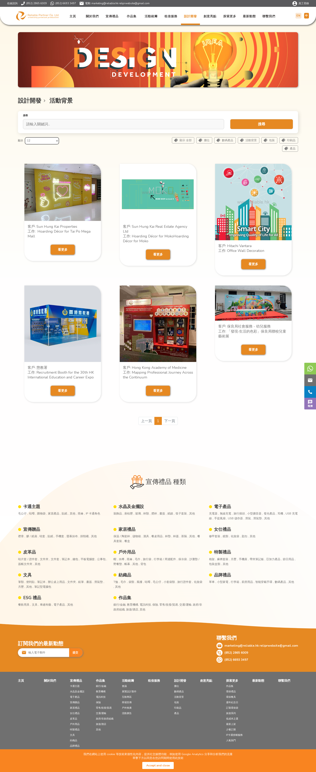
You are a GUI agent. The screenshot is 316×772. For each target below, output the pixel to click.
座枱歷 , (129, 513)
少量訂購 (231, 729)
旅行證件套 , (185, 582)
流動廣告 (127, 713)
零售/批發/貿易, (169, 605)
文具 (27, 575)
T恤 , (116, 582)
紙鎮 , (171, 513)
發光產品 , (270, 513)
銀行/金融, (120, 605)
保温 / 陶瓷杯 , (122, 536)
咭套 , (43, 536)
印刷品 (291, 140)
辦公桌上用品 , (57, 582)
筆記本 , (67, 559)
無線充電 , (226, 513)
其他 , (73, 513)
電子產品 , (60, 605)
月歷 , (234, 559)
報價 (310, 403)
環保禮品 (231, 691)
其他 (192, 513)
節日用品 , (289, 559)
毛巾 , (138, 559)
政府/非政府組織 (104, 718)
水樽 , (122, 559)
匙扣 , (245, 536)
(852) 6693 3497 (65, 3)
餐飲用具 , (24, 605)
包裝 (272, 140)
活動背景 (251, 140)
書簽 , (162, 513)
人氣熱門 (231, 740)
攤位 (207, 140)
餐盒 (127, 541)
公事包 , (102, 559)
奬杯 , (154, 513)
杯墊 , (168, 536)
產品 (292, 148)
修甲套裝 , (215, 536)
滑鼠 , (248, 518)
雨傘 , (81, 513)
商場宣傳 (127, 702)
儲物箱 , (137, 536)
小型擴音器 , (255, 513)
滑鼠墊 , (258, 518)
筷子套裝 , (182, 513)
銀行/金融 (101, 686)
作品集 (131, 16)
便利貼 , (31, 582)
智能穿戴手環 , (264, 582)
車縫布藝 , (46, 605)
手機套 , (60, 536)
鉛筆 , (81, 582)
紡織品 (124, 575)
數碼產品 (227, 140)
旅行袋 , (148, 559)
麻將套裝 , (223, 559)
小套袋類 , (170, 582)
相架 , (212, 559)
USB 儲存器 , (236, 518)
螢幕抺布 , (73, 536)
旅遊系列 (231, 713)
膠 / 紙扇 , (32, 536)
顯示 (20, 140)
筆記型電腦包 (42, 587)
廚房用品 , (248, 582)
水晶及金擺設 (131, 506)
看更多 (63, 249)
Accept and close (158, 765)
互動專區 (127, 697)
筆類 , (21, 582)
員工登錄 (303, 3)
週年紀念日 (232, 702)
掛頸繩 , (85, 536)
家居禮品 (126, 529)
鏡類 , (226, 536)
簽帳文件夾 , (26, 564)
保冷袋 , (183, 559)
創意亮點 (210, 16)
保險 (98, 702)
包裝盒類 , (215, 564)
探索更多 (229, 16)
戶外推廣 (127, 707)
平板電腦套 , (88, 559)
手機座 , (244, 559)
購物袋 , (42, 513)
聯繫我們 (268, 16)
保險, (155, 605)
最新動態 (249, 16)
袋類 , (132, 582)
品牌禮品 (222, 575)
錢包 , (76, 559)
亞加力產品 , (274, 559)
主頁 (73, 16)
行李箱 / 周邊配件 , (165, 559)
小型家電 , (223, 582)
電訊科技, (146, 605)
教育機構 (101, 691)
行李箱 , (236, 582)
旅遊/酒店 (101, 724)
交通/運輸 (101, 713)
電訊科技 (101, 697)
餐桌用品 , (157, 536)
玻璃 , (138, 513)
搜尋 (261, 124)
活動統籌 (151, 16)
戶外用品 (126, 552)
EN (298, 16)
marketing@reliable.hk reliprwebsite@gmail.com (120, 3)
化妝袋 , (236, 536)
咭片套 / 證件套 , (28, 559)
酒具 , (146, 536)
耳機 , (281, 513)
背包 (143, 564)
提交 (75, 652)
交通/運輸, (186, 605)
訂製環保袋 (232, 707)
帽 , (115, 559)
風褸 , (140, 582)
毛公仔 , (23, 513)
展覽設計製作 (129, 691)
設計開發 (190, 16)
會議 (124, 686)
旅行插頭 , (240, 513)
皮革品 (29, 552)
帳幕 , (127, 564)
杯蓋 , (176, 536)
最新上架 (231, 724)
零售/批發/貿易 (104, 707)
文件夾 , (45, 559)
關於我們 (92, 16)
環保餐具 (231, 697)
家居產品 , (54, 513)
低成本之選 (232, 718)
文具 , (35, 605)
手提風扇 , (220, 518)
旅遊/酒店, (133, 609)
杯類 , (146, 513)
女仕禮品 (222, 529)
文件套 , (56, 559)
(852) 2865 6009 (36, 3)
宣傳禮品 (112, 16)
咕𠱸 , (32, 513)
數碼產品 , (281, 582)
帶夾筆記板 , (257, 559)
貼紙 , (65, 513)
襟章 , (21, 536)
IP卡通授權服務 (234, 735)
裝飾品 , (118, 513)
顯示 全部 (186, 140)
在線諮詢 (12, 3)
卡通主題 (31, 506)
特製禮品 (222, 552)
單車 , (212, 582)
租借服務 (170, 16)
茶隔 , (184, 536)
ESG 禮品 (32, 598)
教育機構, (133, 605)
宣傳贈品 (31, 529)
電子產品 (222, 506)
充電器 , (214, 513)
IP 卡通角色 (93, 513)
